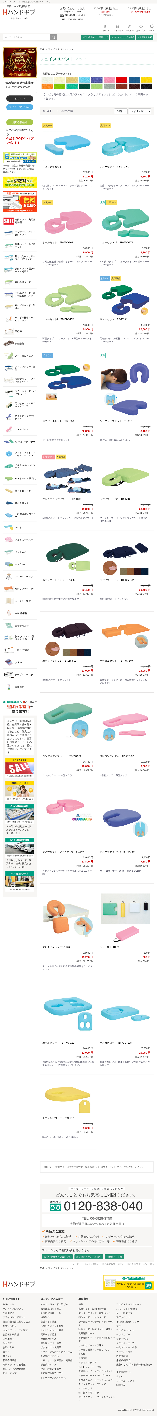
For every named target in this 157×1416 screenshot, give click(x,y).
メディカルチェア (87, 1362)
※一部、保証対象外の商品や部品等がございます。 (20, 165)
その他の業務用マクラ (127, 1321)
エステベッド (85, 1388)
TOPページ (8, 1304)
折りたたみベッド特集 (52, 1326)
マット (119, 1326)
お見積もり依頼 (144, 37)
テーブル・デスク (125, 1381)
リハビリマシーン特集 (52, 1330)
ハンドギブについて (13, 1308)
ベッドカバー (123, 1334)
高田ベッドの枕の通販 (14, 1369)
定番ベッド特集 (49, 1321)
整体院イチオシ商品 (51, 1343)
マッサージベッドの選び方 (54, 1304)
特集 (80, 1304)
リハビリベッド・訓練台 (91, 1345)
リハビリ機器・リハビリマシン (94, 1349)
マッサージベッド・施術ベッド (94, 1313)
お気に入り (8, 1347)
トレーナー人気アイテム (53, 1377)
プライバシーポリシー (14, 1317)
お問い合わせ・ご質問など (95, 37)
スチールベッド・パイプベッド (94, 1375)
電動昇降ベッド (86, 1333)
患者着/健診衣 (123, 1360)
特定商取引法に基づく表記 (16, 1321)
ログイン (20, 98)
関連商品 (120, 1385)
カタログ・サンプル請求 (122, 37)
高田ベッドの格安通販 (14, 1364)
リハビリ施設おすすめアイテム (57, 1351)
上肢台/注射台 (123, 1372)
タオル (119, 1376)
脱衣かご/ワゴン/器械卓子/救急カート (134, 1366)
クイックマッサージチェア (92, 1384)
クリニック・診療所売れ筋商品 (57, 1360)
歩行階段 (83, 1358)
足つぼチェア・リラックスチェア (95, 1380)
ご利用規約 (8, 1313)
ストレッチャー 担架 (89, 1367)
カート (6, 1351)
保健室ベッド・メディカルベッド (95, 1371)
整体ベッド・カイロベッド (92, 1317)
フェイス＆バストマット (60, 49)
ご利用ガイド (9, 1339)
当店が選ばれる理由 (51, 1308)
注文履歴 (7, 1343)
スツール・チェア (125, 1343)
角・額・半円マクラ (88, 1392)
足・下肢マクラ (124, 1313)
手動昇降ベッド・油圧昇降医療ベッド (96, 1339)
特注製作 (45, 1317)
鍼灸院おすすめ (49, 1364)
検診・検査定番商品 (51, 1369)
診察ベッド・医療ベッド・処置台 (95, 1329)
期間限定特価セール (51, 1313)
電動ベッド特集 (49, 1334)
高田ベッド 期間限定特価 (92, 1308)
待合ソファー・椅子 (126, 1347)
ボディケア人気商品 (51, 1347)
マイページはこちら (19, 107)
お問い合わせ (9, 1326)
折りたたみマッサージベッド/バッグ (95, 1323)
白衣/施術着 (122, 1356)
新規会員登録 (19, 122)
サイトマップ (9, 1373)
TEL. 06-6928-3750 (97, 1218)
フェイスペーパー (125, 1330)
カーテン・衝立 (124, 1351)
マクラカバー (123, 1339)
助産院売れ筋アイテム (52, 1373)
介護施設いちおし (50, 1356)
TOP (42, 49)
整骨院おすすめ (49, 1339)
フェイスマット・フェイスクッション (96, 1399)
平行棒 (81, 1354)
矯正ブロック (123, 1317)
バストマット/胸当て (127, 1308)
